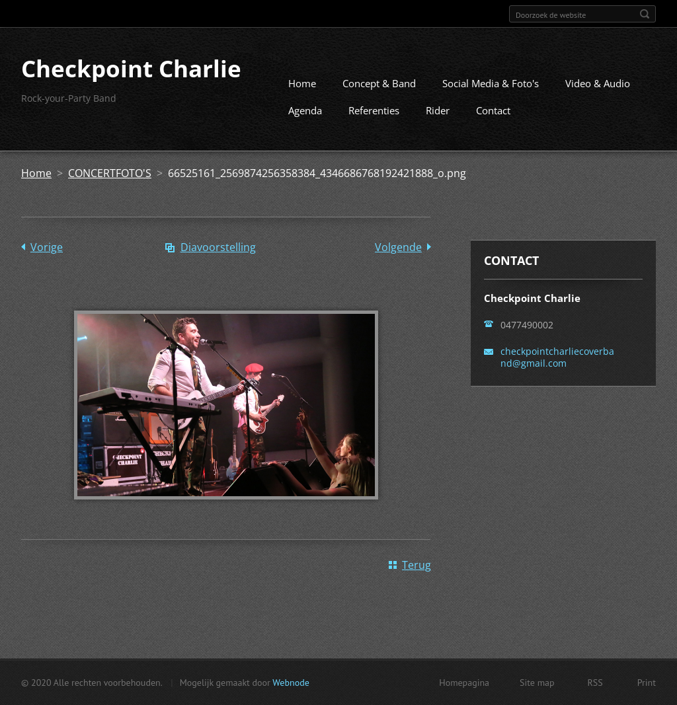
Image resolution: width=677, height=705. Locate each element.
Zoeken (644, 14)
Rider (438, 110)
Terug (416, 565)
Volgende (398, 247)
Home (302, 83)
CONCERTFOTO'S (109, 173)
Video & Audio (597, 83)
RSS (595, 682)
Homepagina (464, 682)
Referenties (373, 110)
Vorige (46, 247)
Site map (537, 682)
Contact (493, 110)
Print (646, 682)
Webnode (290, 682)
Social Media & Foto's (490, 83)
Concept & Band (379, 83)
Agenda (305, 110)
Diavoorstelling (218, 247)
